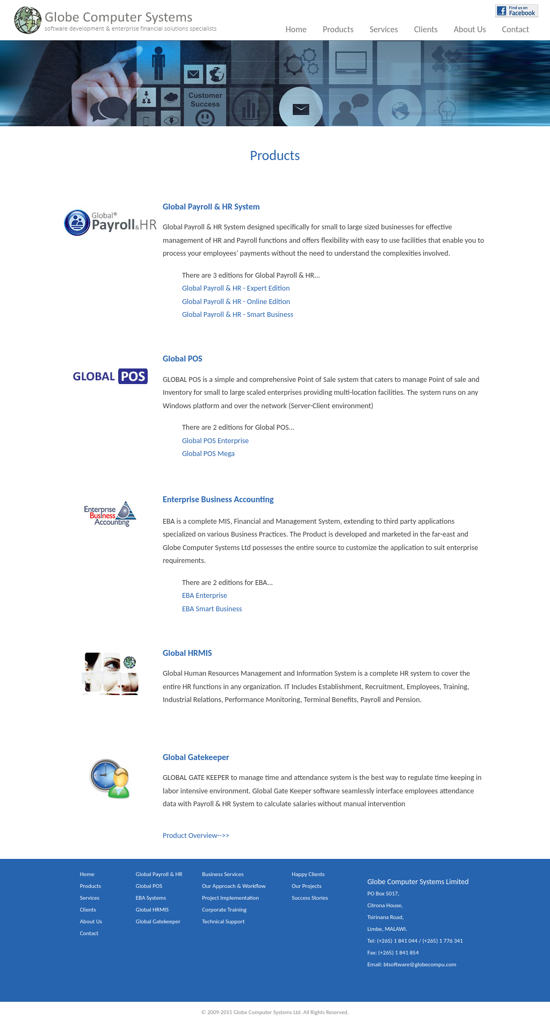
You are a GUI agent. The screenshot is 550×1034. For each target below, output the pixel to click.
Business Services (222, 874)
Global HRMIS (187, 653)
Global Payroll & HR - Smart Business (237, 314)
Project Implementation (230, 897)
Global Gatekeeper (196, 757)
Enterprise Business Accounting (218, 499)
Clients (426, 29)
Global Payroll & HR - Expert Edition (236, 288)
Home (296, 29)
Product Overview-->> (196, 835)
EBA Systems (151, 897)
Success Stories (310, 897)
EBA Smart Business (212, 608)
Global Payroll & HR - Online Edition (236, 301)
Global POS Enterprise (215, 440)
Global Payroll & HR (159, 874)
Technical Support (223, 921)
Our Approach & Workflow (233, 886)
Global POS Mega (208, 453)
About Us (470, 29)
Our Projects (306, 886)
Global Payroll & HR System (211, 206)
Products (338, 29)
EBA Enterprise (204, 595)
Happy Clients (308, 874)
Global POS (182, 358)
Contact (515, 29)
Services (384, 29)
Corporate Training (224, 909)
